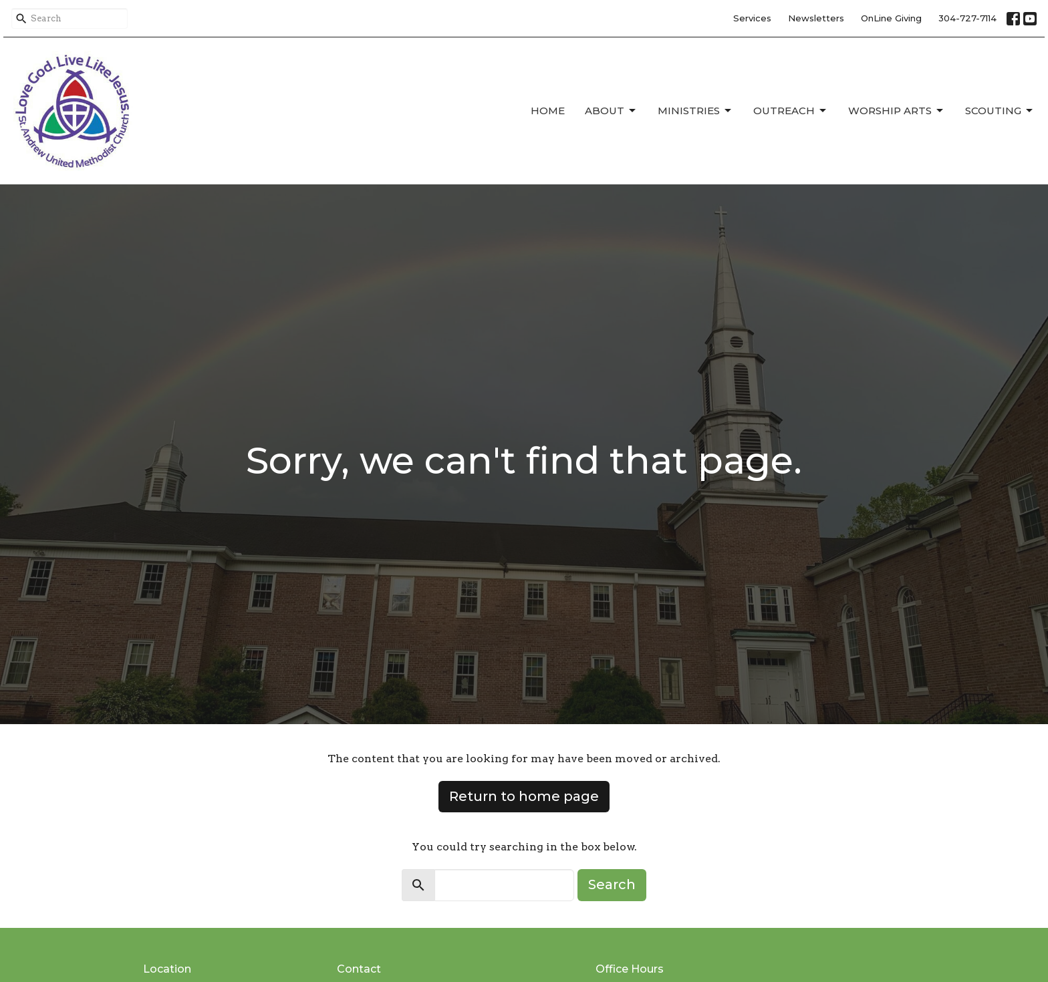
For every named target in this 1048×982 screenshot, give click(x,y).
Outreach (790, 111)
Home (548, 110)
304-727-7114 (967, 18)
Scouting (1000, 111)
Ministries (695, 111)
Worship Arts (896, 111)
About (611, 111)
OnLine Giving (891, 18)
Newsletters (816, 18)
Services (752, 18)
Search (612, 884)
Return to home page (524, 796)
